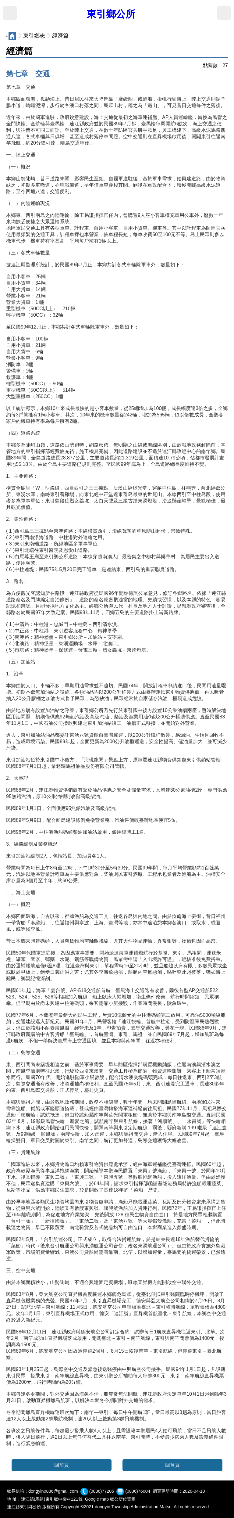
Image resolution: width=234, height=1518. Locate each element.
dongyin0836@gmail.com (53, 1491)
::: (7, 35)
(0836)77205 (101, 1491)
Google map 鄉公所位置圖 (110, 1499)
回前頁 (61, 1465)
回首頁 (172, 1465)
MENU (10, 13)
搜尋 (224, 13)
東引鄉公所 (111, 14)
